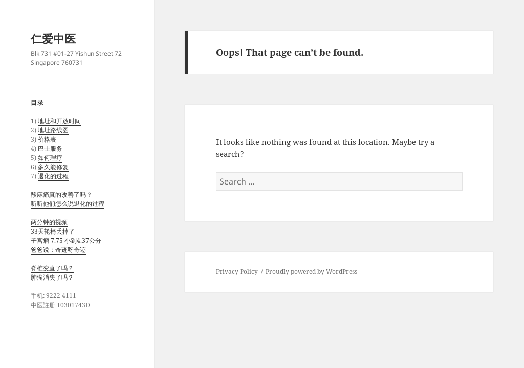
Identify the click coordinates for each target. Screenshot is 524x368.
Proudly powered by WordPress (311, 271)
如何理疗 (50, 157)
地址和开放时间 (59, 121)
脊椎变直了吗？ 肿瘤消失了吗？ (52, 273)
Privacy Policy (237, 271)
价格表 (47, 139)
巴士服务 (50, 148)
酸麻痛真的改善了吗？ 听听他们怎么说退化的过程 (67, 199)
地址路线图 (53, 130)
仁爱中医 (53, 38)
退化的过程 (53, 176)
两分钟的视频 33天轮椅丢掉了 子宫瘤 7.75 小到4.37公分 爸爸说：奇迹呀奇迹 (66, 236)
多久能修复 (53, 167)
